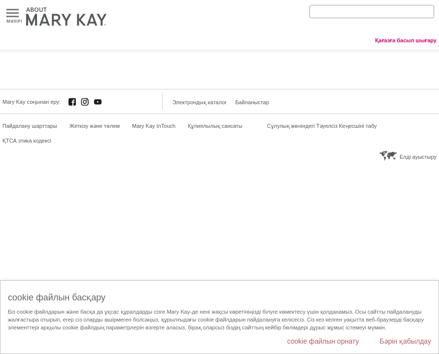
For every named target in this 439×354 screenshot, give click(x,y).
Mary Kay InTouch (153, 126)
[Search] (371, 11)
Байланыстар (252, 102)
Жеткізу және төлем (94, 126)
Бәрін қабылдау (405, 341)
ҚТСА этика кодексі (26, 141)
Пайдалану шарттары (29, 126)
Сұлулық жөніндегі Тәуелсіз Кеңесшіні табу (322, 126)
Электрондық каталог (199, 102)
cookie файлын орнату (323, 341)
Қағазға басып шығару (406, 40)
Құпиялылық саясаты (215, 126)
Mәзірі (12, 13)
